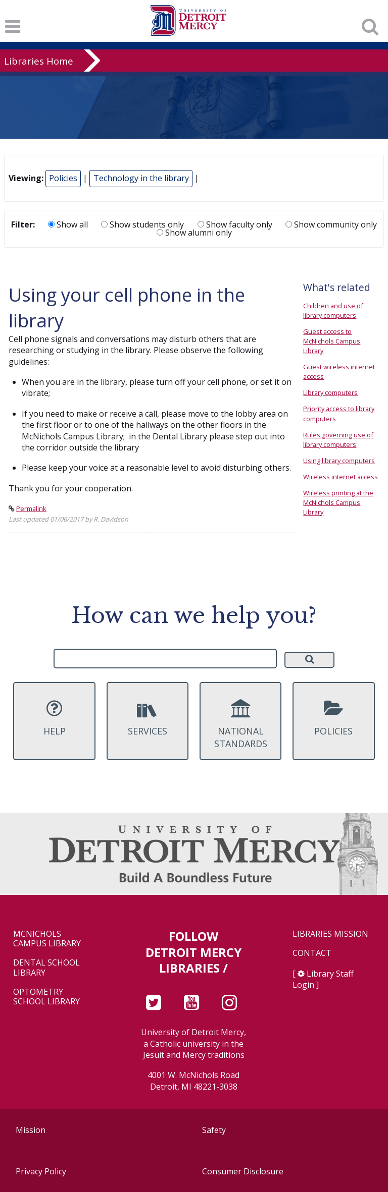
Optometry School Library (46, 996)
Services (147, 717)
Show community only (331, 224)
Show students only (142, 224)
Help (54, 717)
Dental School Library (46, 967)
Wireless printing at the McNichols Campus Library (338, 502)
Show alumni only (194, 233)
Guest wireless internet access (339, 371)
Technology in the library (141, 178)
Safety (214, 1130)
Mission (30, 1130)
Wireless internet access (340, 476)
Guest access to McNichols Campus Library (331, 341)
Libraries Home (38, 60)
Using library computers (339, 460)
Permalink (31, 508)
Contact (312, 953)
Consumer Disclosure (242, 1171)
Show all (68, 224)
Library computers (330, 392)
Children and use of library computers (333, 310)
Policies (63, 178)
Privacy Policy (41, 1171)
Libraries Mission (330, 934)
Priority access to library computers (338, 413)
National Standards (240, 724)
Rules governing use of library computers (338, 439)
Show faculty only (235, 224)
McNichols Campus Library (47, 938)
